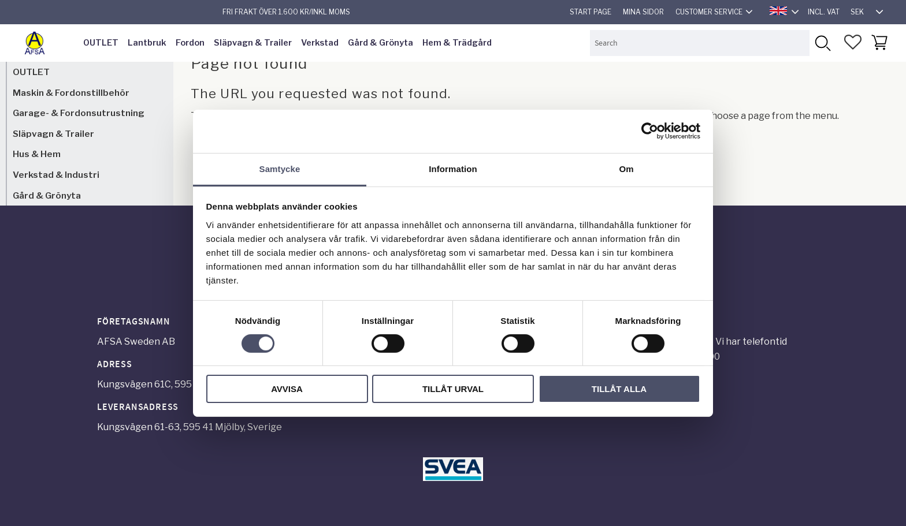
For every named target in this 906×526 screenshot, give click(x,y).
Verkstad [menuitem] (320, 43)
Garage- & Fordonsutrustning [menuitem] (78, 112)
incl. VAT (824, 12)
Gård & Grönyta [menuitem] (380, 43)
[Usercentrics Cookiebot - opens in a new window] (649, 131)
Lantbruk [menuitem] (147, 43)
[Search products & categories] (700, 43)
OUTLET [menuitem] (100, 43)
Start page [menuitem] (590, 12)
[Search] (823, 43)
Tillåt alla (619, 389)
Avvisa (287, 389)
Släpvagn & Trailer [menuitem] (253, 43)
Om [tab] (626, 168)
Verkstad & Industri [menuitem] (56, 174)
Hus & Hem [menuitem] (37, 153)
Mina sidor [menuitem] (643, 12)
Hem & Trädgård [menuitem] (457, 43)
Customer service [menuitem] (708, 12)
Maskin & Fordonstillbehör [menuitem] (71, 92)
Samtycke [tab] (279, 168)
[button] (853, 42)
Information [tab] (453, 168)
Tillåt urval (453, 389)
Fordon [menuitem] (190, 43)
